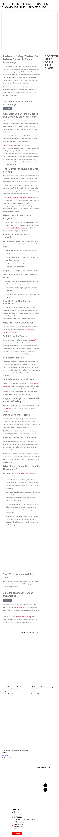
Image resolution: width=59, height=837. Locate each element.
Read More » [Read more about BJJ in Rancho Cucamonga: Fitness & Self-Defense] (5, 755)
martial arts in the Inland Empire (25, 473)
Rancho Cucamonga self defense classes (19, 197)
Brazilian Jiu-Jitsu (8, 145)
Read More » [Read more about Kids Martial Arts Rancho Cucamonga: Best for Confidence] (34, 692)
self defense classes (12, 87)
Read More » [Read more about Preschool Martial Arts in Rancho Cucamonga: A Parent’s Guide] (5, 692)
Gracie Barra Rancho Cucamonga (16, 228)
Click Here (7, 108)
